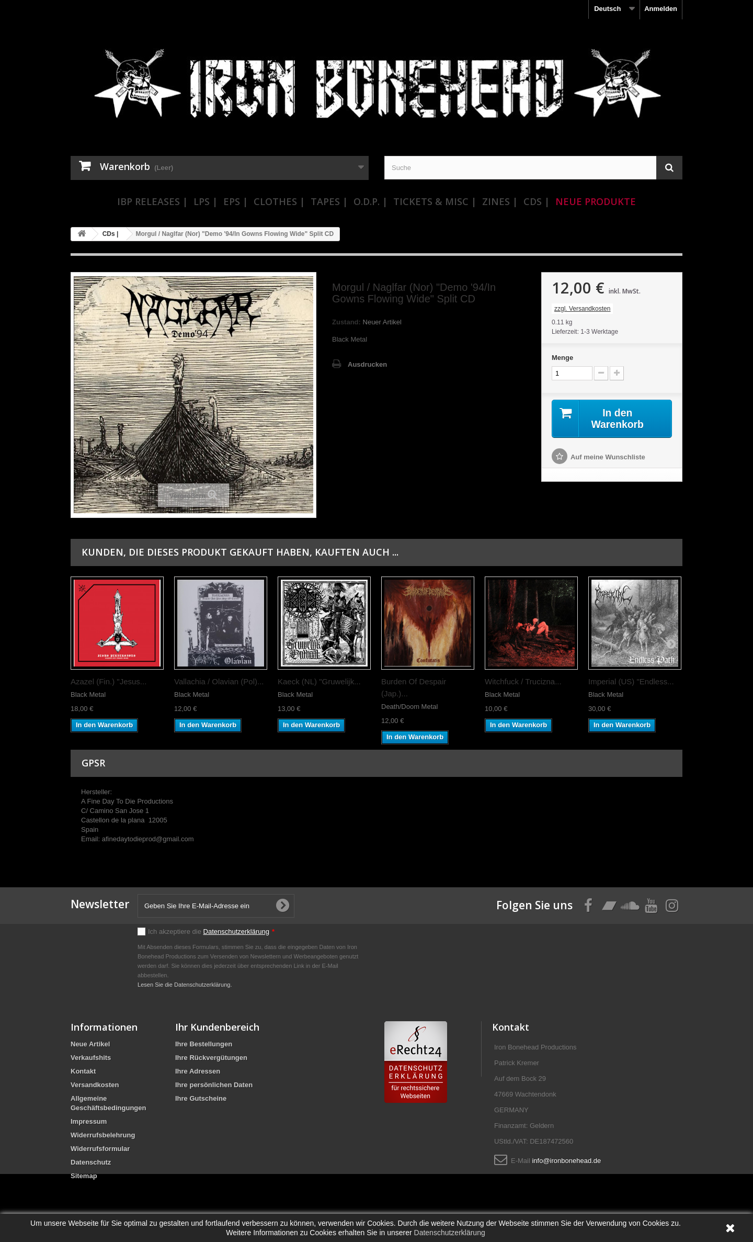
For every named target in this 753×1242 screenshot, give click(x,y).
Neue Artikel (90, 1044)
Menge (562, 358)
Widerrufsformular (100, 1149)
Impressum (89, 1121)
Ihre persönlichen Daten (214, 1085)
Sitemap (84, 1176)
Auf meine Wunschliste (608, 457)
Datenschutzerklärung (236, 931)
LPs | (205, 201)
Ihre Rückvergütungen (211, 1058)
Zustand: (346, 322)
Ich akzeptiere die (211, 931)
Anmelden (660, 9)
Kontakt (83, 1071)
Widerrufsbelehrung (103, 1135)
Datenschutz (91, 1162)
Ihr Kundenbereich (217, 1027)
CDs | (536, 201)
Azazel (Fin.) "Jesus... (108, 681)
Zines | (500, 201)
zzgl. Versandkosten (582, 308)
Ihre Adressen (197, 1071)
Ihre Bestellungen (203, 1044)
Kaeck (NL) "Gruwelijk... (319, 681)
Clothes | (279, 201)
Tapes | (329, 201)
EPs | (235, 201)
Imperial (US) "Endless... (631, 681)
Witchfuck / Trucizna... (523, 681)
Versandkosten (95, 1085)
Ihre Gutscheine (200, 1098)
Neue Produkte (595, 201)
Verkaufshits (91, 1058)
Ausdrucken (367, 364)
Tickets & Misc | (434, 201)
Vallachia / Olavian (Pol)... (219, 681)
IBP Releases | (152, 201)
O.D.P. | (370, 201)
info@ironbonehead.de (566, 1161)
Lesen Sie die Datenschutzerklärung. (185, 984)
